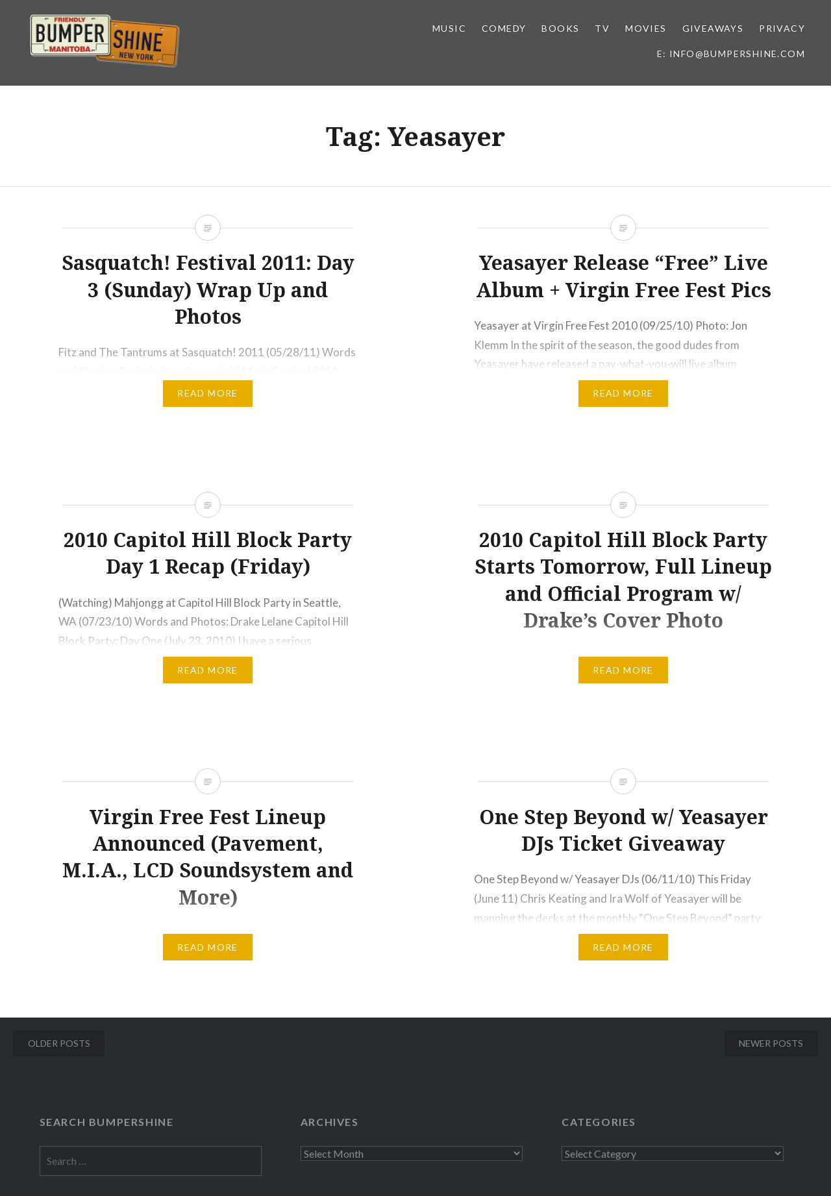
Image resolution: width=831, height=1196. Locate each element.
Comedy (504, 28)
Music (449, 28)
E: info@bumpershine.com (731, 53)
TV (602, 28)
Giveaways (713, 28)
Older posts (59, 1043)
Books (560, 28)
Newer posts (771, 1043)
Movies (645, 28)
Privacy (782, 28)
